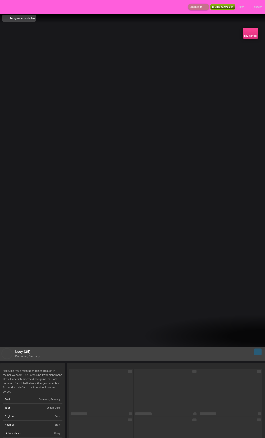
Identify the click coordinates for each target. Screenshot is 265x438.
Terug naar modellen (19, 18)
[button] (243, 7)
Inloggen (257, 7)
